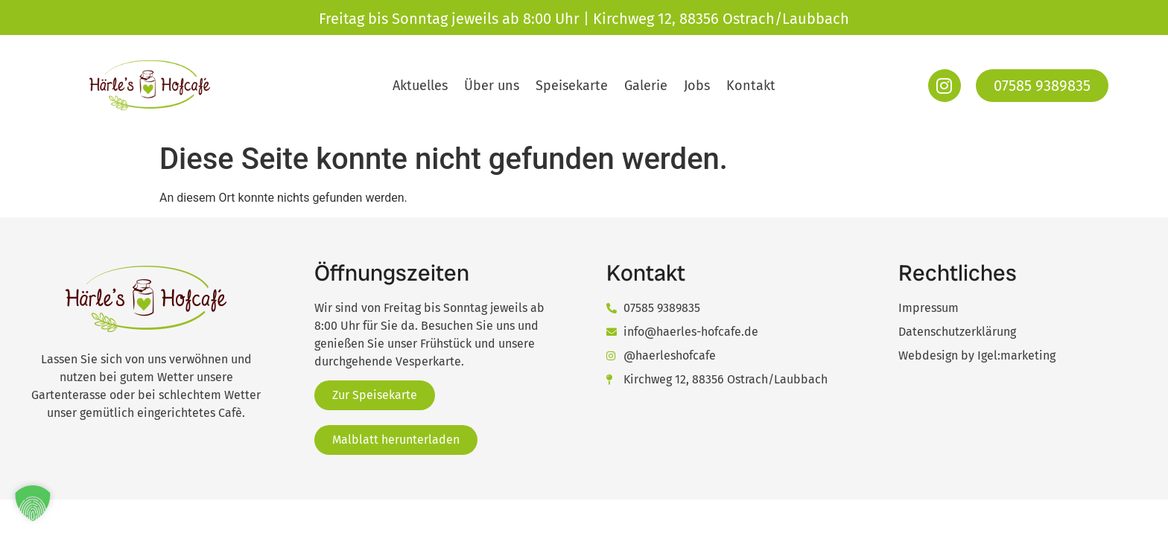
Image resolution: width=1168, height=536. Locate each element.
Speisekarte (572, 85)
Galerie (645, 85)
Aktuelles (420, 85)
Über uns (491, 85)
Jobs (697, 85)
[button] (33, 503)
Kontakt (750, 85)
